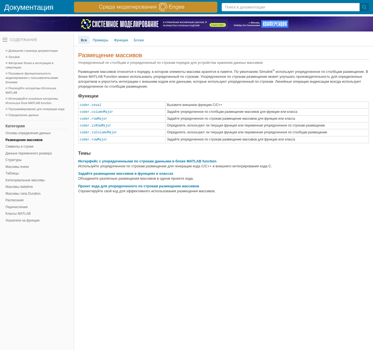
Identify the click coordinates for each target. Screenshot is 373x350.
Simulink (14, 57)
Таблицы (12, 173)
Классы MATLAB (18, 214)
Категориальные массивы (25, 180)
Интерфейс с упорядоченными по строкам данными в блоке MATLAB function (147, 161)
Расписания (14, 200)
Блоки (139, 40)
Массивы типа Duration (23, 194)
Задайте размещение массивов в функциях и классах (125, 173)
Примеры (100, 40)
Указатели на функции (22, 220)
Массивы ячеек (17, 167)
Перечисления (16, 207)
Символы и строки (19, 146)
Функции (121, 40)
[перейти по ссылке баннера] (145, 7)
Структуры (13, 160)
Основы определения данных (28, 133)
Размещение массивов (23, 140)
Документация (28, 7)
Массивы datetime (19, 187)
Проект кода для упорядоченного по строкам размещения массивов (138, 186)
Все (84, 40)
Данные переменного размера (28, 153)
